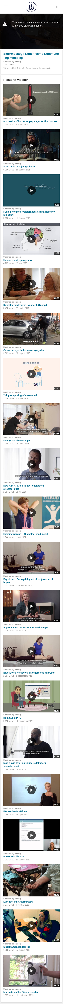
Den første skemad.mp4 (16, 440)
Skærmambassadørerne (16, 946)
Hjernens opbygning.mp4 (17, 260)
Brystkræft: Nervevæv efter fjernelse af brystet (29, 672)
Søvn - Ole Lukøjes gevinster (19, 166)
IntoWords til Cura (13, 856)
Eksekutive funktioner (15, 811)
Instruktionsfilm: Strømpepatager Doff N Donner (30, 121)
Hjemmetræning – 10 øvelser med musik (25, 534)
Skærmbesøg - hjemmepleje (38, 68)
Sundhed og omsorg (12, 62)
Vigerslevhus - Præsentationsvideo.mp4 (25, 627)
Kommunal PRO (12, 718)
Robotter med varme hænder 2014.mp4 (25, 305)
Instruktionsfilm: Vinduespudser (21, 992)
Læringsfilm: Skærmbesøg (18, 901)
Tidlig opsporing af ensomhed (20, 395)
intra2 (21, 68)
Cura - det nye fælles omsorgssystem (24, 350)
